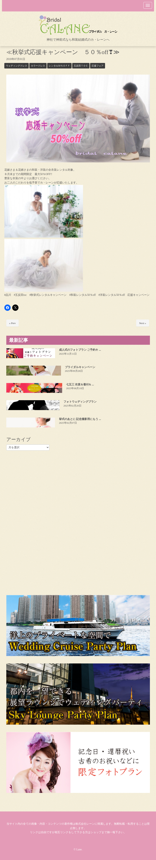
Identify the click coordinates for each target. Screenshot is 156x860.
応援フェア (97, 65)
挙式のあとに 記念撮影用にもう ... (80, 419)
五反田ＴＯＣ (81, 65)
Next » (142, 323)
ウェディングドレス (16, 65)
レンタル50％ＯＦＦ (59, 65)
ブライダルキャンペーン (80, 367)
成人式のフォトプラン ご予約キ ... (80, 349)
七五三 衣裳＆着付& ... (80, 384)
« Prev (12, 323)
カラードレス (38, 65)
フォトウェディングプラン (80, 401)
